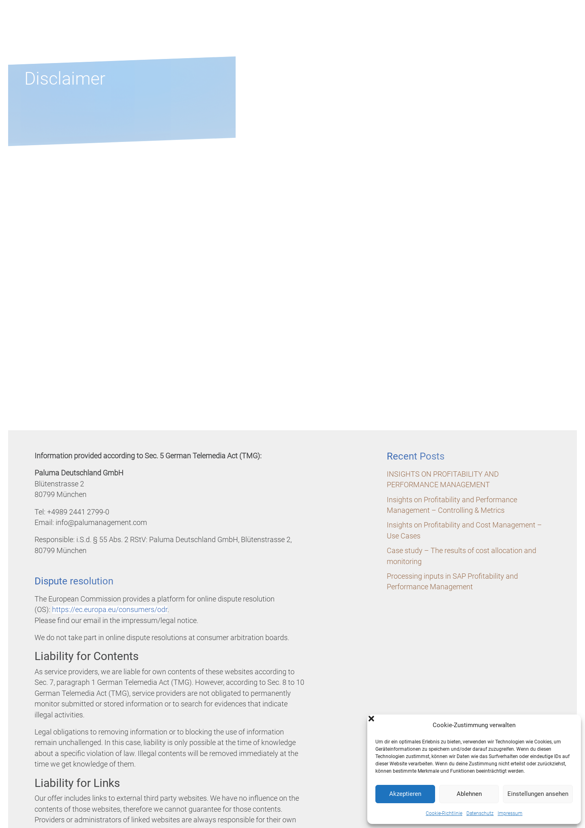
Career (450, 34)
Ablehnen (469, 793)
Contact (545, 34)
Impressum (510, 813)
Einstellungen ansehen (537, 793)
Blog (496, 34)
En (561, 22)
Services (389, 34)
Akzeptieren (405, 793)
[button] (569, 725)
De (548, 22)
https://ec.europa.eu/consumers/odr (109, 610)
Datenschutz (480, 813)
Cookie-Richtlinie (444, 813)
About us (331, 34)
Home (280, 34)
